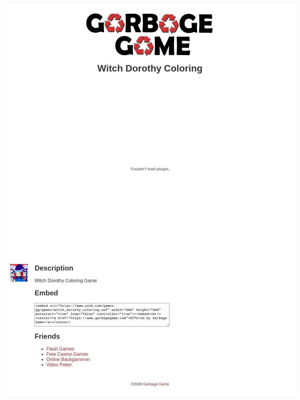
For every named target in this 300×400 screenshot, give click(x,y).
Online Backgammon (68, 359)
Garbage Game (156, 384)
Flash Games (60, 348)
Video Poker (59, 364)
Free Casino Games (67, 354)
